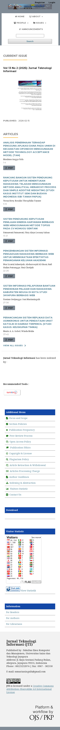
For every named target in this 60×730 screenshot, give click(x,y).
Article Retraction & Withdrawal (28, 465)
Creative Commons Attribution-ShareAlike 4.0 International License (30, 689)
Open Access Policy (20, 441)
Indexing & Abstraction (23, 482)
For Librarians (14, 623)
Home (19, 16)
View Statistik (28, 590)
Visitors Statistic (19, 488)
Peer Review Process (21, 435)
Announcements (31, 29)
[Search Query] (30, 35)
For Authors (12, 618)
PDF (10, 168)
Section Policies (18, 423)
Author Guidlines (19, 476)
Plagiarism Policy (19, 459)
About (35, 16)
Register (40, 2)
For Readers (12, 612)
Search (30, 41)
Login (52, 2)
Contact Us (15, 494)
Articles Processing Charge (25, 471)
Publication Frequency (22, 429)
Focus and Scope (18, 418)
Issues (38, 22)
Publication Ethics (20, 447)
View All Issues (13, 345)
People (20, 22)
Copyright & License (20, 453)
